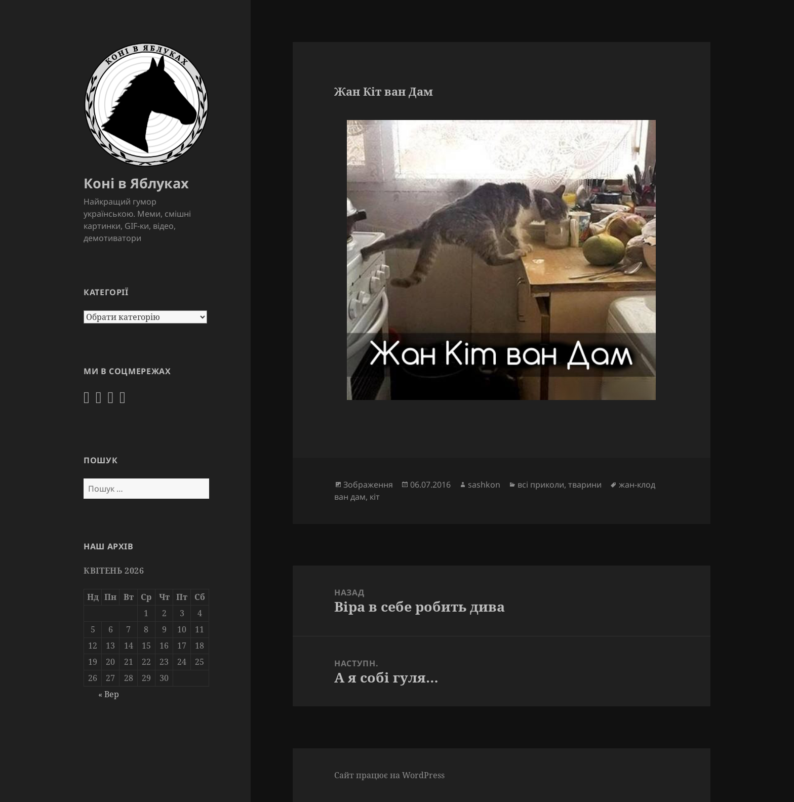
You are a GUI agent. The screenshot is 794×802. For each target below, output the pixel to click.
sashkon (484, 484)
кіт (375, 496)
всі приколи (541, 484)
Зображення (368, 484)
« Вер (108, 694)
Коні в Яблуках (136, 183)
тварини (585, 484)
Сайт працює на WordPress (389, 775)
